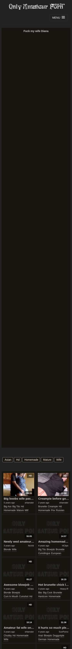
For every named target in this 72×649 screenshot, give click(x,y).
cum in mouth (11, 596)
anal (40, 635)
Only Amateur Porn (36, 7)
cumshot (23, 596)
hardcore (43, 596)
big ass (7, 506)
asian (8, 459)
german (42, 639)
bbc (40, 592)
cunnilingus (44, 553)
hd (18, 459)
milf (26, 510)
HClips (65, 545)
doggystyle (58, 635)
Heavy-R (64, 589)
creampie (53, 506)
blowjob (51, 549)
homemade (31, 459)
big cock (47, 592)
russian (60, 510)
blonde (7, 549)
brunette (42, 506)
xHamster (29, 503)
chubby (8, 635)
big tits (16, 506)
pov (53, 510)
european (56, 553)
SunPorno (63, 632)
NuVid (31, 545)
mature (47, 459)
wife (59, 459)
